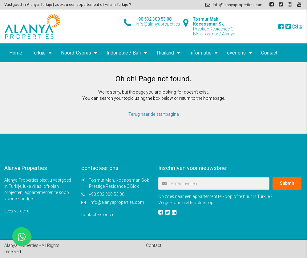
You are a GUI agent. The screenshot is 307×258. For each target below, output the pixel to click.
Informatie (200, 53)
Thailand (165, 53)
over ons (236, 53)
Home (15, 53)
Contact (269, 53)
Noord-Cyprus (76, 53)
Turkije (39, 53)
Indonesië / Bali (124, 53)
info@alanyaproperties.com (117, 202)
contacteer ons (97, 214)
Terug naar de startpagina (153, 114)
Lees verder (16, 210)
